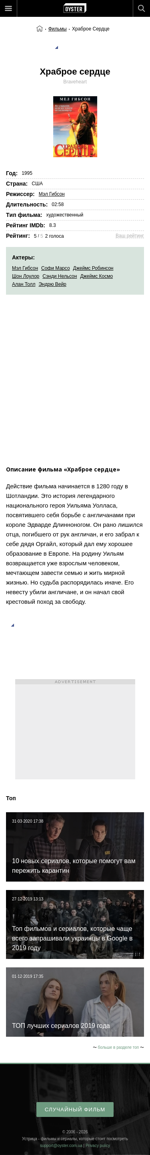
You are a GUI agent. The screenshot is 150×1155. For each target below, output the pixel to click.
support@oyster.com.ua (61, 1145)
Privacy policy (98, 1145)
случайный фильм (75, 1109)
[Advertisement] (75, 374)
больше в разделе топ (118, 1047)
